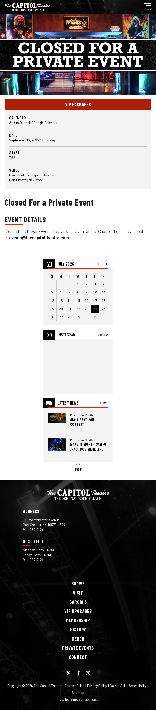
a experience (78, 699)
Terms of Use (74, 686)
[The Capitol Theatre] (27, 7)
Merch (78, 638)
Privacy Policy (97, 686)
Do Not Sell (118, 686)
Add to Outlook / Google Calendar (33, 123)
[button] (98, 264)
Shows (78, 583)
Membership (78, 620)
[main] (78, 247)
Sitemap (78, 693)
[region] (78, 292)
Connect (78, 657)
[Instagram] (88, 673)
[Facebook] (78, 673)
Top (78, 467)
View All (103, 404)
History (78, 629)
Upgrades (78, 611)
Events (78, 648)
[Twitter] (68, 673)
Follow (103, 335)
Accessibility (138, 686)
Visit (78, 592)
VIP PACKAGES (78, 104)
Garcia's (78, 602)
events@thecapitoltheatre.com (39, 237)
